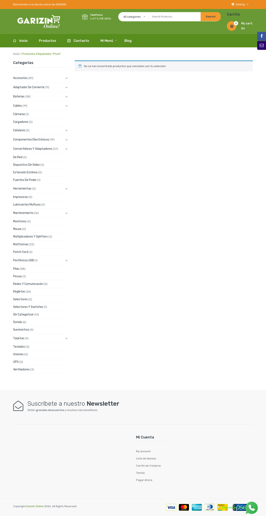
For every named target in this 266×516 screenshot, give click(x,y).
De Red (17, 157)
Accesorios (20, 78)
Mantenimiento (23, 213)
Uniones (18, 354)
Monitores (19, 221)
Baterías (18, 96)
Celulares (19, 130)
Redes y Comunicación (28, 284)
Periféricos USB (23, 260)
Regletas (19, 291)
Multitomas (20, 244)
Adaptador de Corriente (28, 87)
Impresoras (20, 197)
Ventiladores (21, 369)
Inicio (16, 53)
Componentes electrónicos (31, 139)
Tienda (140, 472)
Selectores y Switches (28, 307)
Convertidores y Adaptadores (32, 149)
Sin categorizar (23, 314)
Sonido (17, 322)
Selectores (20, 299)
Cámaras (19, 114)
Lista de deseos (146, 458)
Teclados (19, 346)
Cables (17, 105)
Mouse (17, 229)
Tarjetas (18, 338)
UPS (16, 362)
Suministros (21, 329)
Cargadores (20, 122)
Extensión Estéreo (25, 172)
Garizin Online (35, 506)
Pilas (16, 269)
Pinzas (17, 276)
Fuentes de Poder (25, 180)
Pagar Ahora (144, 480)
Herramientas (22, 188)
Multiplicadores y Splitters (30, 236)
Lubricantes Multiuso (27, 204)
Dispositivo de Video (26, 165)
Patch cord (20, 252)
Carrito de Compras (148, 465)
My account (143, 451)
